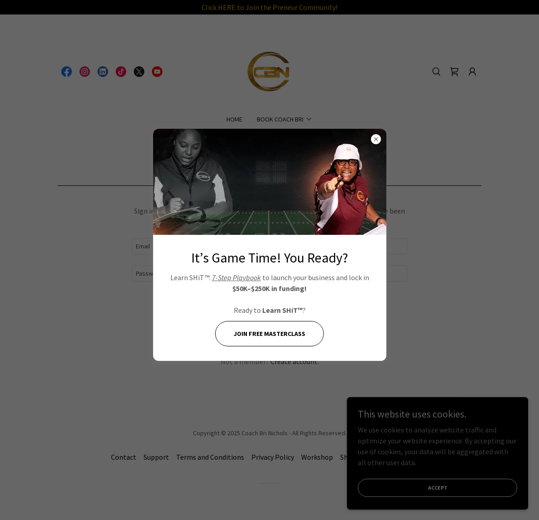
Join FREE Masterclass (269, 334)
